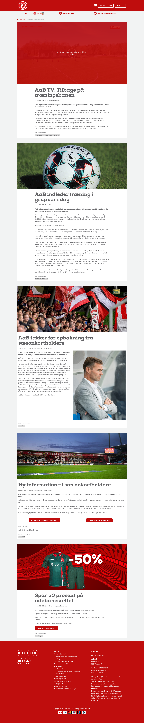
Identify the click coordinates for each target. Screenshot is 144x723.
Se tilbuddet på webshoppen (46, 628)
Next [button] (19, 13)
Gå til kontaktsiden (97, 655)
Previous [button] (48, 13)
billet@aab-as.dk (116, 691)
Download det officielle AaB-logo (65, 689)
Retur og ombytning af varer (63, 661)
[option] (33, 13)
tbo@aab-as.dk (115, 693)
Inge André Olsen (40, 278)
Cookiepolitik (58, 684)
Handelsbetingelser (60, 686)
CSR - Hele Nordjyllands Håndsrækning (67, 671)
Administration (59, 674)
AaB (47, 278)
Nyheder (22, 20)
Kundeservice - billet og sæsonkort (66, 656)
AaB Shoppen (38, 636)
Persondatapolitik (60, 676)
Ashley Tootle (48, 135)
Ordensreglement (60, 679)
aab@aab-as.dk (101, 670)
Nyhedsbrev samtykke (61, 664)
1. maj (25, 13)
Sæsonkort (22, 426)
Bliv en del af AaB (60, 654)
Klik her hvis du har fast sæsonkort (99, 520)
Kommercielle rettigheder (62, 681)
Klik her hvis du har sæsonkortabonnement (44, 520)
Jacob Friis (57, 135)
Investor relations (60, 669)
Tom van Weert (39, 135)
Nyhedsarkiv (58, 666)
